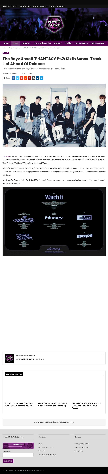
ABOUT (22, 6)
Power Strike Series (43, 43)
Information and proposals (47, 454)
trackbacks (54, 422)
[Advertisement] (54, 274)
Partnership (42, 451)
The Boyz (6, 156)
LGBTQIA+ (26, 43)
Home (7, 43)
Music (15, 43)
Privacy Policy (78, 451)
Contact (61, 6)
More (96, 43)
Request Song (53, 6)
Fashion (70, 43)
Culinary (59, 43)
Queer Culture (83, 43)
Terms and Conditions (81, 447)
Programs (43, 6)
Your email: (18, 453)
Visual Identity (32, 6)
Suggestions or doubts (46, 447)
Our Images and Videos (81, 444)
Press (40, 444)
